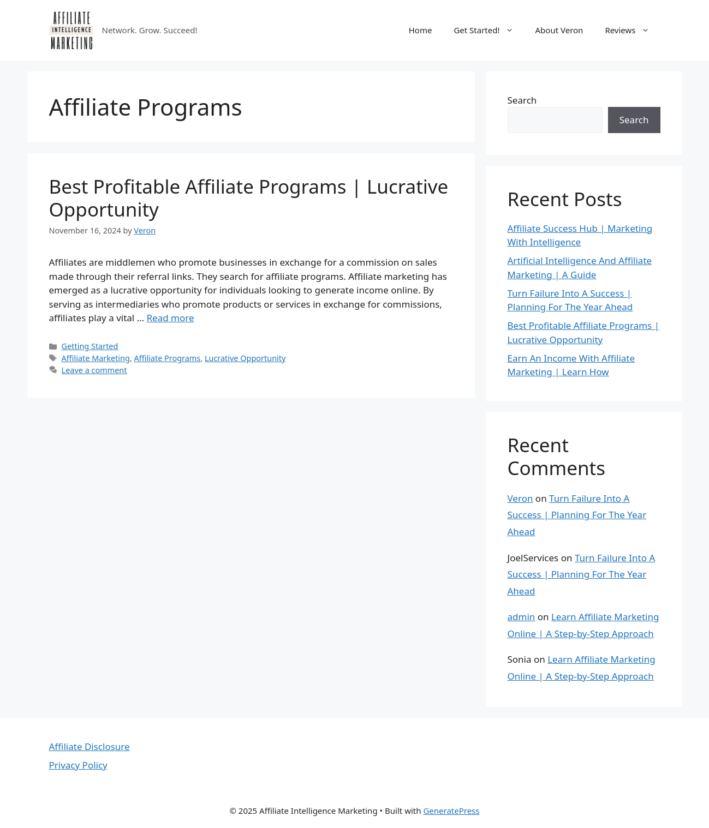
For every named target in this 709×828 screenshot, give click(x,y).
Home (420, 30)
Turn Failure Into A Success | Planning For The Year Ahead (577, 515)
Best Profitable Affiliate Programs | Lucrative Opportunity (249, 197)
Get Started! (489, 30)
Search (522, 100)
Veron (520, 498)
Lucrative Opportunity (245, 358)
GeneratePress (451, 810)
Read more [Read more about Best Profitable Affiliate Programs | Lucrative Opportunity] (170, 317)
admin (521, 616)
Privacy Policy (78, 765)
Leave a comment (94, 370)
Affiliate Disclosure (89, 746)
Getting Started (90, 346)
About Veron (559, 30)
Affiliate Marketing (96, 358)
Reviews (632, 30)
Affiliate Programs (167, 358)
